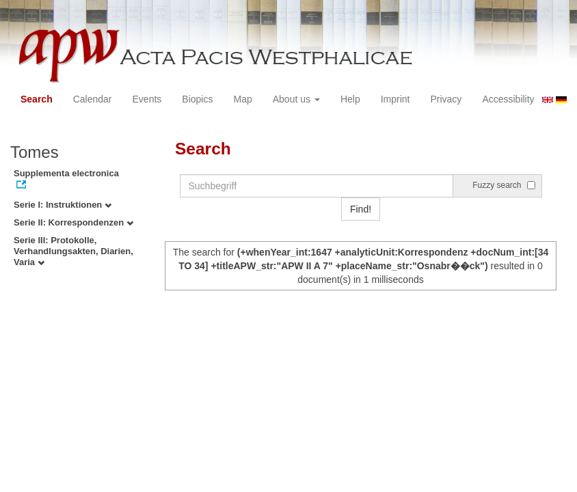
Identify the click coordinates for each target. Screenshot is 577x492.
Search (37, 99)
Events (147, 99)
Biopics (197, 99)
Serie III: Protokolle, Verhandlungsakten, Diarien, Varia (73, 251)
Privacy (445, 99)
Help (350, 99)
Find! (360, 209)
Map (242, 99)
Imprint (395, 99)
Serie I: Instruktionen (62, 205)
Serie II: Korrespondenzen (73, 222)
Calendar (92, 99)
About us (296, 99)
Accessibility (508, 99)
